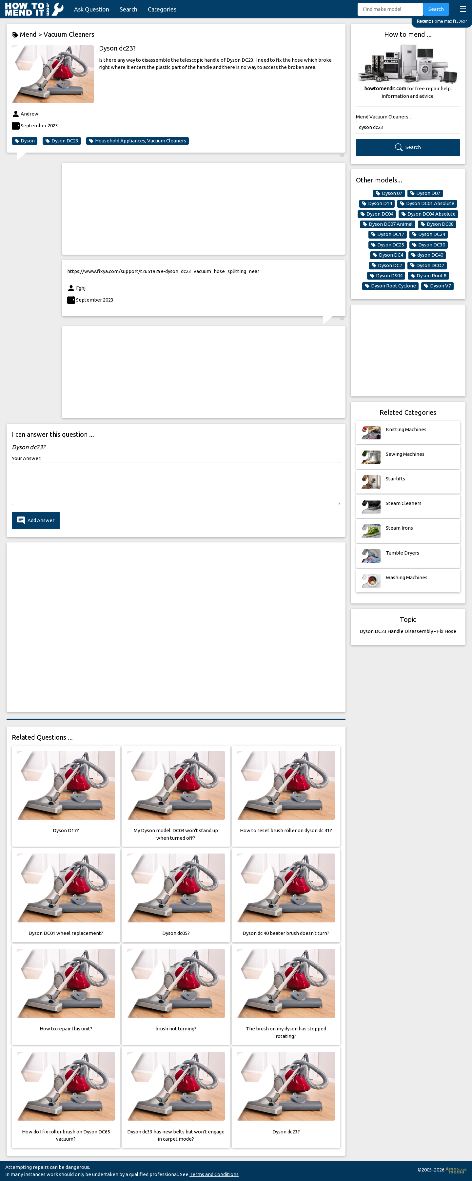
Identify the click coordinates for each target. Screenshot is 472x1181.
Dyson (24, 141)
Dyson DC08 (437, 224)
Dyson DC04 (376, 214)
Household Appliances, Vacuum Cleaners (137, 141)
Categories (162, 9)
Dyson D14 (377, 203)
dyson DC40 (427, 255)
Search (128, 9)
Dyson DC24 (428, 234)
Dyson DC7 (387, 265)
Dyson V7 (437, 286)
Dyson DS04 (386, 276)
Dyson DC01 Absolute (427, 203)
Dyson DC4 (388, 255)
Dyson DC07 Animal (388, 224)
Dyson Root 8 (428, 276)
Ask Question (91, 9)
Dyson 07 (389, 193)
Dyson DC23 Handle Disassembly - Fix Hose (408, 631)
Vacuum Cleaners (69, 34)
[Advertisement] (203, 209)
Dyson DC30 (428, 245)
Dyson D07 (425, 193)
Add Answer (35, 520)
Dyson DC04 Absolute (428, 214)
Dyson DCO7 (427, 265)
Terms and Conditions (214, 1174)
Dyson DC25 (387, 245)
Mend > (28, 35)
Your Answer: (26, 458)
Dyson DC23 (61, 141)
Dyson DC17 (387, 234)
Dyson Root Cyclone (390, 286)
